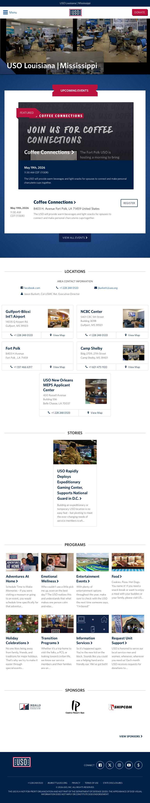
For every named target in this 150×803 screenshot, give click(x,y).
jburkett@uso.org (106, 288)
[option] (76, 146)
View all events (75, 237)
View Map (58, 335)
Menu (10, 12)
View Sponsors (131, 736)
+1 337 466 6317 (21, 367)
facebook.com (30, 288)
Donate (139, 12)
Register (129, 203)
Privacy (76, 783)
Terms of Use (91, 783)
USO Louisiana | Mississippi (75, 3)
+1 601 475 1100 (96, 367)
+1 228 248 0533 (67, 288)
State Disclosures (112, 783)
